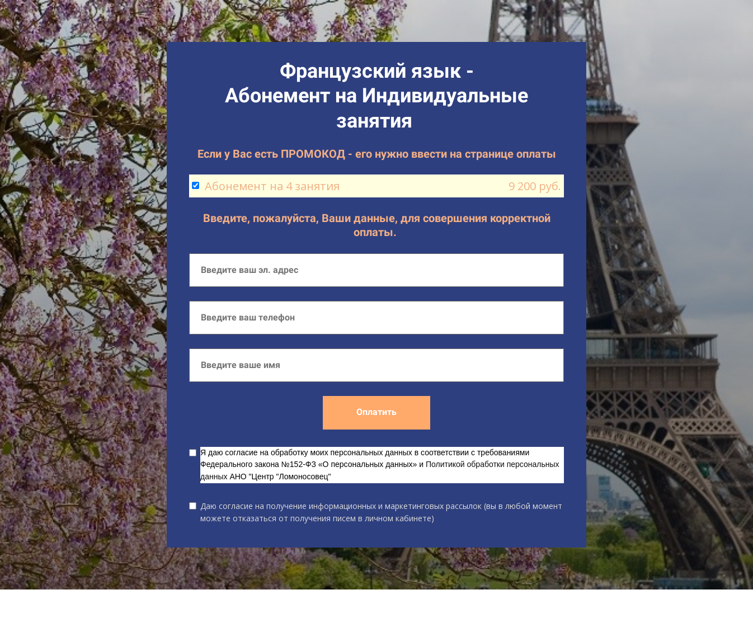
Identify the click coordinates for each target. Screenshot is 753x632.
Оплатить (376, 412)
